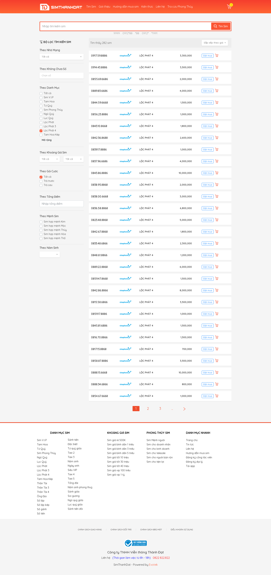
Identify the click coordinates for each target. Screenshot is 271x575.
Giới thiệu (104, 6)
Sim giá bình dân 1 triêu (120, 444)
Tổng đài (73, 483)
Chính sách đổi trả (121, 530)
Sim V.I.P (49, 97)
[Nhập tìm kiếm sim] (126, 26)
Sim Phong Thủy (53, 109)
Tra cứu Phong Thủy (180, 6)
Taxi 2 (71, 452)
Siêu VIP (72, 470)
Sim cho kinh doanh (158, 448)
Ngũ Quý (49, 113)
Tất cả (47, 93)
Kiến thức (147, 6)
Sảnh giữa (73, 491)
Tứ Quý (48, 105)
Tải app (190, 466)
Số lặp (40, 500)
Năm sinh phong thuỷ (80, 487)
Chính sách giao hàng (90, 530)
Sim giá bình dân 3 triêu (120, 448)
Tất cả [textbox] (45, 56)
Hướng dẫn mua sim (126, 6)
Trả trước (49, 180)
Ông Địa (41, 496)
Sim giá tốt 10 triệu (118, 457)
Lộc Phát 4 (50, 130)
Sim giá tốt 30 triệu (118, 461)
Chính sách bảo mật (151, 530)
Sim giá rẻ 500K (116, 440)
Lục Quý (48, 118)
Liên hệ (160, 6)
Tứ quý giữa (74, 448)
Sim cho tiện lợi (155, 461)
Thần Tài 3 (43, 487)
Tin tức (190, 444)
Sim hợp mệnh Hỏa (55, 234)
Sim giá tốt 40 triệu (118, 466)
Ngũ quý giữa (75, 500)
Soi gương (74, 495)
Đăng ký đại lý (194, 461)
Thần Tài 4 (43, 492)
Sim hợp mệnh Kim (54, 221)
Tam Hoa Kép (52, 134)
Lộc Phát (49, 122)
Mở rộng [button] (47, 140)
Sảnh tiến (73, 439)
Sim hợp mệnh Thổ (55, 238)
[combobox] (62, 57)
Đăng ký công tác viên (199, 457)
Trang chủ (192, 440)
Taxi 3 (71, 457)
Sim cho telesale (156, 453)
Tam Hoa (49, 101)
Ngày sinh (73, 465)
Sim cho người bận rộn (160, 457)
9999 (117, 33)
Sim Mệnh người (156, 440)
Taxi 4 (71, 474)
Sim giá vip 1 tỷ (116, 474)
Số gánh (42, 509)
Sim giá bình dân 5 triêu (120, 453)
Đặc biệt (72, 444)
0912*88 (127, 33)
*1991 (154, 33)
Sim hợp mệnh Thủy (55, 229)
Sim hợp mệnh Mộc (55, 225)
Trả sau (48, 185)
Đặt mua (207, 55)
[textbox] (62, 75)
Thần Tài (42, 483)
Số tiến (41, 513)
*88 (137, 33)
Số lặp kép (43, 504)
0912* (145, 33)
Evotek (153, 564)
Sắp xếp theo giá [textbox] (213, 42)
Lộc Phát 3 (50, 126)
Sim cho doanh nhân (158, 444)
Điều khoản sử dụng (182, 530)
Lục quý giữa (75, 504)
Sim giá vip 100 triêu (118, 470)
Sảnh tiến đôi (75, 508)
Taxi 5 (71, 478)
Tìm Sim (91, 6)
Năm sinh (73, 461)
